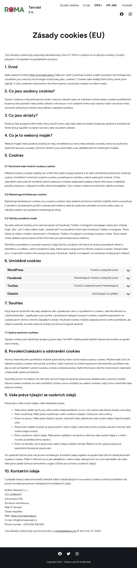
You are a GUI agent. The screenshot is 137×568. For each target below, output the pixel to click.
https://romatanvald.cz (42, 75)
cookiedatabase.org (65, 530)
